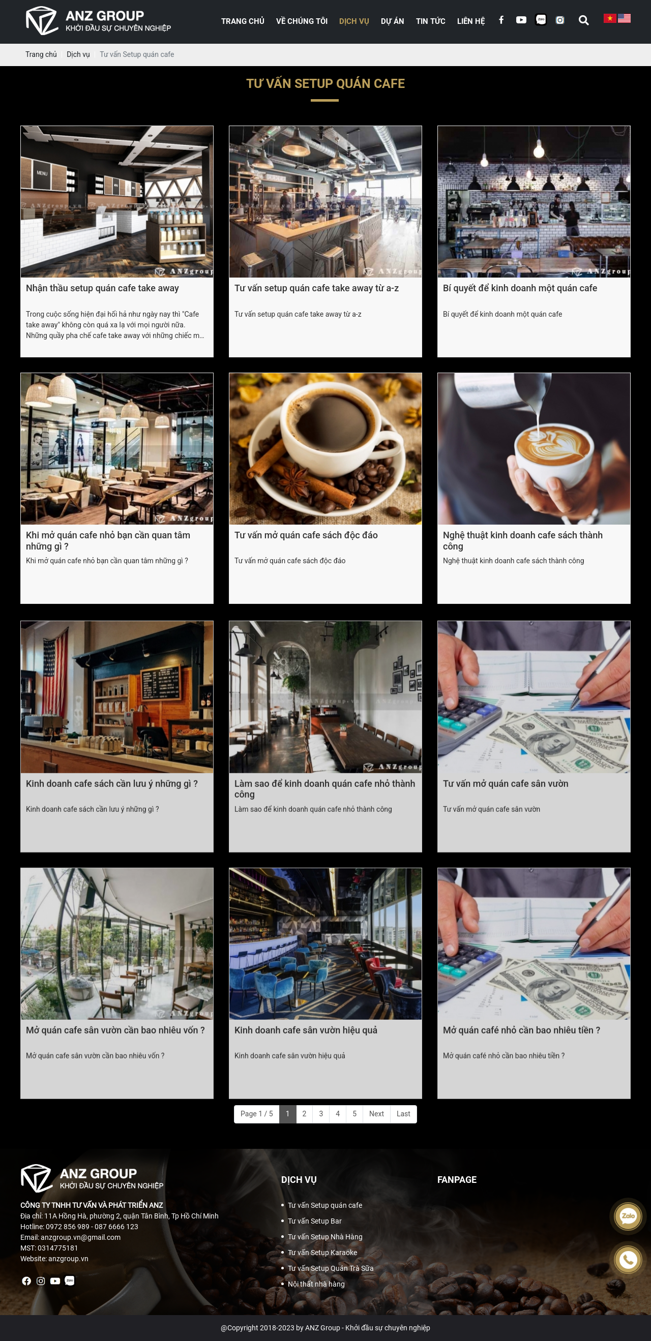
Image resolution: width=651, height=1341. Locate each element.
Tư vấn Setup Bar (315, 1221)
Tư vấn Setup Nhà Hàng (325, 1237)
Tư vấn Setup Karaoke (322, 1252)
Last (403, 1114)
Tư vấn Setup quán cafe (325, 1205)
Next (376, 1114)
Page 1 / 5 (257, 1114)
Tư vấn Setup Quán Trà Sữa (331, 1268)
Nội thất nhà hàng (316, 1284)
